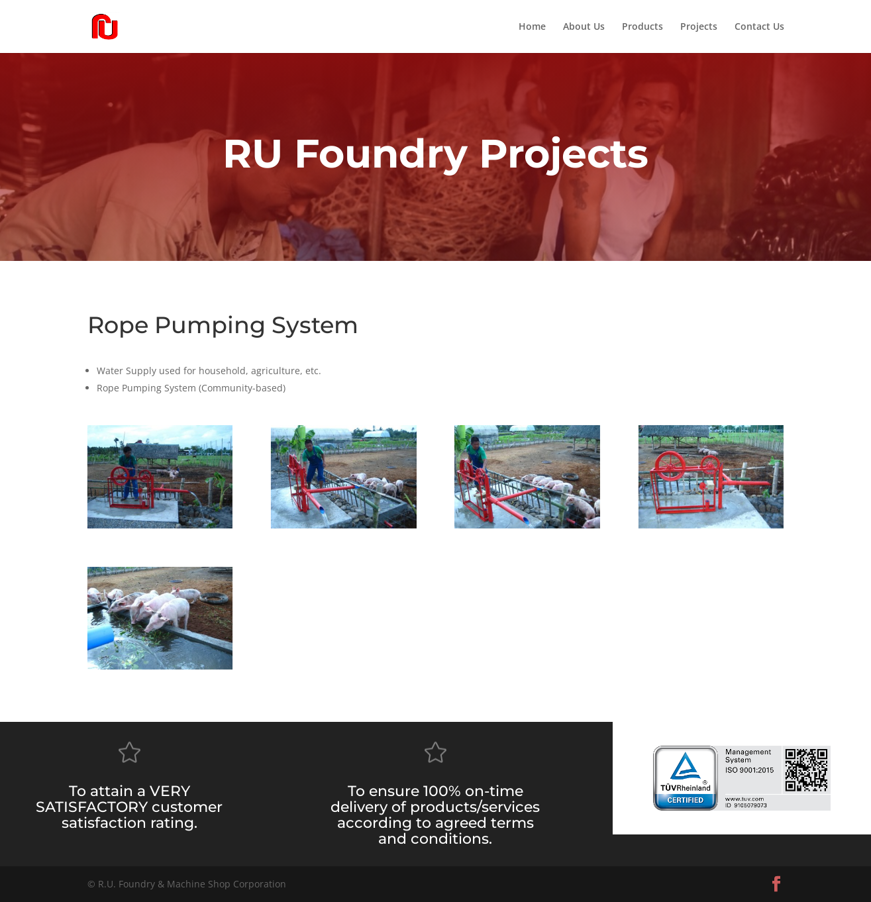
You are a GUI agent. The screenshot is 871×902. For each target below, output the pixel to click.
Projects (698, 27)
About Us (584, 27)
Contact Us (759, 27)
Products (642, 27)
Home (532, 27)
